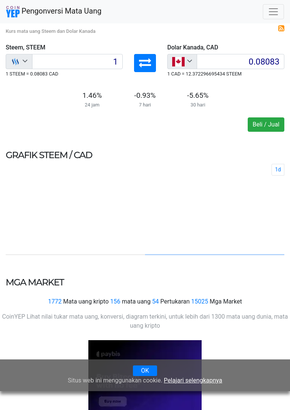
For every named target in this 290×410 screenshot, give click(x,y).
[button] (145, 63)
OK (145, 370)
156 (115, 301)
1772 (55, 301)
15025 (199, 301)
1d (278, 169)
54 (155, 301)
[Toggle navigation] (273, 11)
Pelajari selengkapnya (193, 380)
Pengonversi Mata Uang (54, 11)
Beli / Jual (266, 124)
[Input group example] (77, 61)
